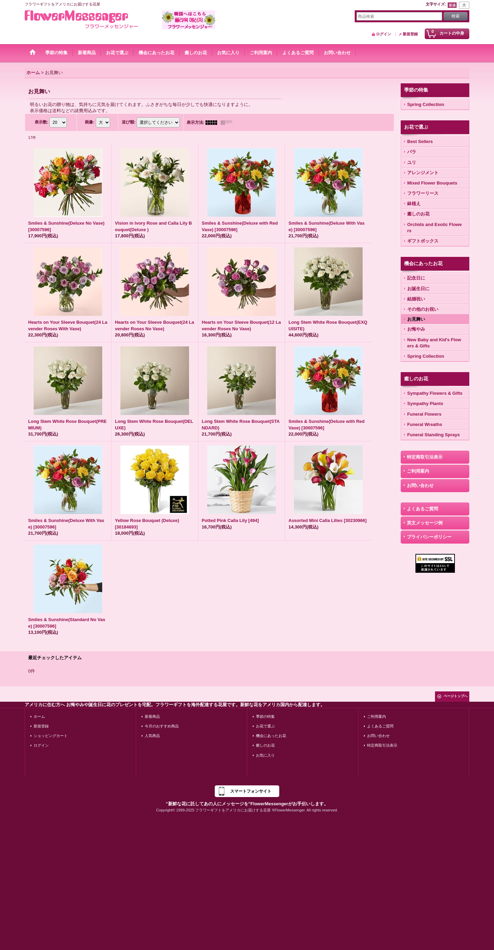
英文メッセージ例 (425, 522)
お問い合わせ (420, 485)
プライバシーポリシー (429, 536)
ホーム (39, 716)
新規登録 (410, 34)
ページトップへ (456, 696)
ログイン (383, 34)
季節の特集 (265, 716)
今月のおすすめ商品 (162, 726)
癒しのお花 (265, 745)
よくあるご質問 (422, 508)
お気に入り (265, 755)
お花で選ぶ (265, 726)
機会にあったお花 (271, 736)
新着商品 (152, 716)
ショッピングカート (51, 736)
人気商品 (152, 736)
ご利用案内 (418, 471)
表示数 (41, 122)
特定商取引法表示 (425, 457)
